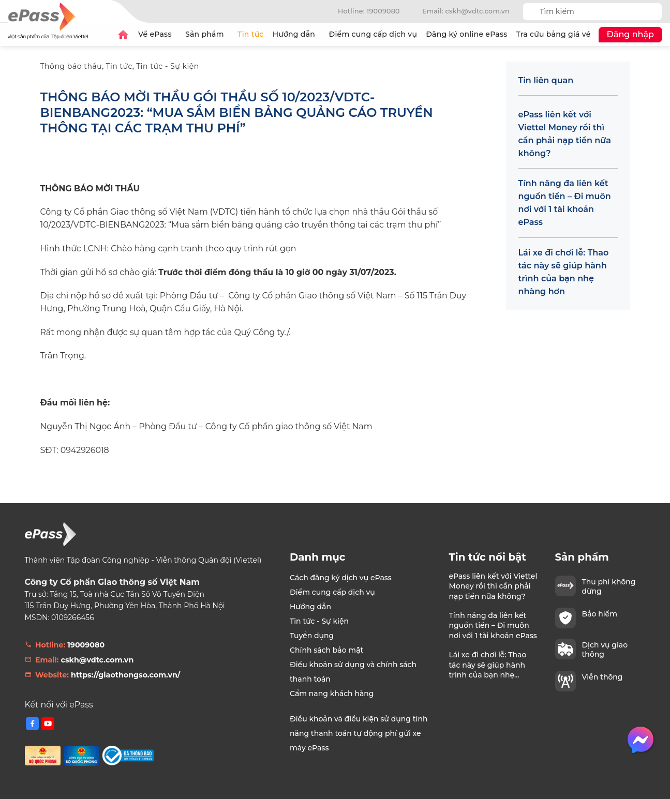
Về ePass (157, 34)
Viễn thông (602, 677)
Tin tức (250, 34)
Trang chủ (123, 34)
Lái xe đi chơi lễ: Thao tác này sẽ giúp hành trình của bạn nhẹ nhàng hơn (563, 272)
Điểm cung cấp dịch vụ (373, 34)
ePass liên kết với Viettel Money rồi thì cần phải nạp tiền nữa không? (564, 134)
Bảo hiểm (599, 614)
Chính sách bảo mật (326, 650)
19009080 (86, 645)
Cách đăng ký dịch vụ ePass (341, 577)
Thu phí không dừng (609, 586)
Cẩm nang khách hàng (332, 693)
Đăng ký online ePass (466, 34)
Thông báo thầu (71, 66)
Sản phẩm (207, 34)
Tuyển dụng (312, 635)
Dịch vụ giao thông (605, 649)
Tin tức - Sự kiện (167, 66)
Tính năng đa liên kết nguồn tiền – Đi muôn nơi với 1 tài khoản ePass (564, 202)
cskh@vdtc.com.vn (97, 660)
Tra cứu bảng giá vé (553, 34)
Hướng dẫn (296, 34)
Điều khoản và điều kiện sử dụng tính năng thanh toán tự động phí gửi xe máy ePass (358, 733)
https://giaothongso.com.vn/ (125, 675)
